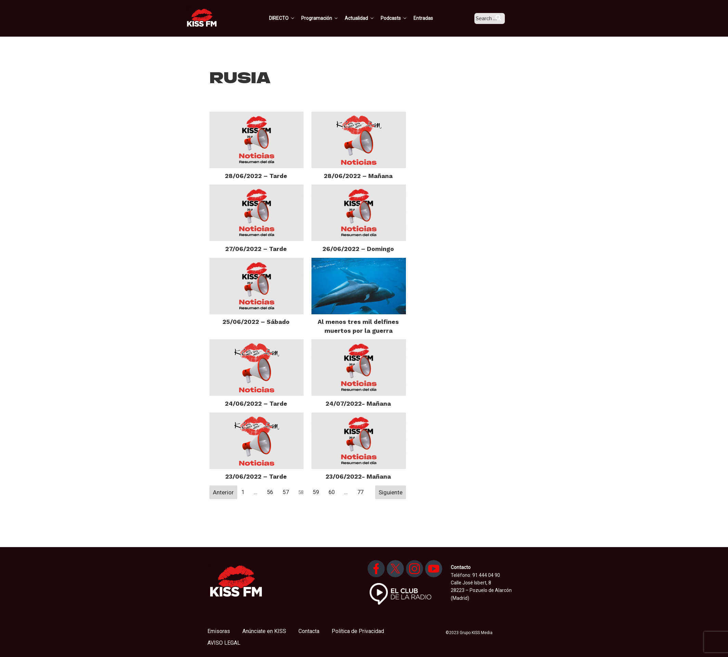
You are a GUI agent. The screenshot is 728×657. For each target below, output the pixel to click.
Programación (328, 18)
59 (316, 492)
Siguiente (391, 492)
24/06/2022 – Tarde (256, 403)
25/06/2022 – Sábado (256, 321)
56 (270, 492)
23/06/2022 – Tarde (256, 476)
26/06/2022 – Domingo (358, 248)
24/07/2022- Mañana (358, 403)
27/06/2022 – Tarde (256, 248)
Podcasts (402, 18)
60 (332, 492)
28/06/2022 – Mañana (358, 175)
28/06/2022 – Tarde (256, 175)
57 (286, 492)
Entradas (432, 18)
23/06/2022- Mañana (358, 476)
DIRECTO (291, 18)
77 (360, 492)
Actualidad (368, 18)
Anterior (223, 492)
